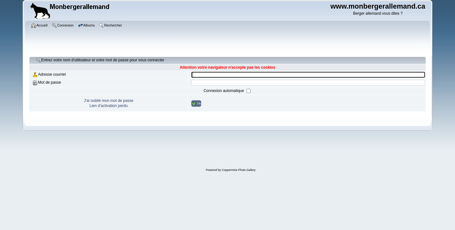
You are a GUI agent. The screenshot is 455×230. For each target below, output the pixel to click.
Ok (196, 103)
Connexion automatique (224, 90)
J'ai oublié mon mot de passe (108, 100)
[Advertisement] (231, 150)
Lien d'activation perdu (109, 105)
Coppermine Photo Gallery (238, 170)
